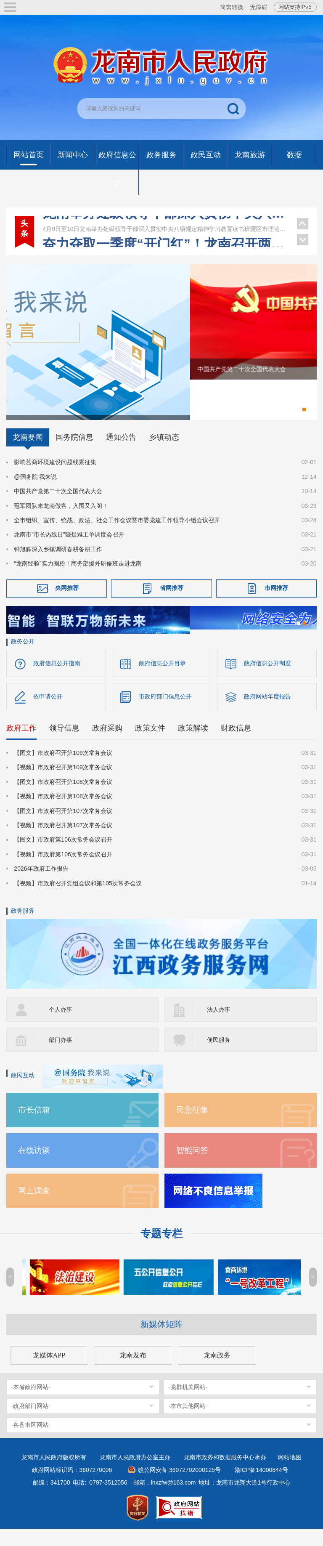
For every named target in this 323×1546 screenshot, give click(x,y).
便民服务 (218, 1057)
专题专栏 (161, 1250)
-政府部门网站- (30, 1423)
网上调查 (34, 1207)
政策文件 (150, 745)
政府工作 (21, 745)
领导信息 (64, 745)
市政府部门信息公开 (165, 714)
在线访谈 (34, 1167)
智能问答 (192, 1167)
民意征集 (192, 1127)
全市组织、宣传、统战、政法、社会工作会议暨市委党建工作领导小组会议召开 (117, 535)
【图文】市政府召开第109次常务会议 (63, 770)
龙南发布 (132, 1372)
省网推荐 (171, 603)
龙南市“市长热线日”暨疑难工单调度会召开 (69, 550)
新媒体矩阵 (161, 1341)
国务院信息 (74, 453)
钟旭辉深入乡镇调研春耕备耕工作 (58, 564)
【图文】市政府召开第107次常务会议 (63, 828)
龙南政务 (217, 1372)
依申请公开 (48, 714)
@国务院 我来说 (35, 492)
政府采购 (107, 745)
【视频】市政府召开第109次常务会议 (63, 784)
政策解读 (193, 745)
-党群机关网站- (187, 1404)
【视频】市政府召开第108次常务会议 (63, 813)
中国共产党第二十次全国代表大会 (58, 507)
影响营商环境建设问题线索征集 (55, 478)
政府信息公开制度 (267, 680)
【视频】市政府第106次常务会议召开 (63, 871)
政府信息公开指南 (56, 680)
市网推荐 (276, 603)
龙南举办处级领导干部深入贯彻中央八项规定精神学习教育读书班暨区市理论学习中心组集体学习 (165, 224)
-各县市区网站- (30, 1442)
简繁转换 (232, 7)
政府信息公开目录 (162, 680)
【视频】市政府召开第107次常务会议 (63, 842)
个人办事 (60, 1026)
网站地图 (290, 1474)
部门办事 (60, 1057)
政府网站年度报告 (267, 714)
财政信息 (236, 745)
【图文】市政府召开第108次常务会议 (63, 799)
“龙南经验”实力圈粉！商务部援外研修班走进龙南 (77, 579)
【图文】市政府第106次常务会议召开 (63, 857)
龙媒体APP (49, 1372)
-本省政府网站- (30, 1404)
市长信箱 (34, 1127)
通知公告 (121, 453)
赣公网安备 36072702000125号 (179, 1487)
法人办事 (218, 1026)
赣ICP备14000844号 (261, 1487)
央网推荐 (67, 603)
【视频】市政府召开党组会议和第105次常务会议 (77, 900)
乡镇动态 (164, 453)
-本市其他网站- (187, 1423)
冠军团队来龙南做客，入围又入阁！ (61, 521)
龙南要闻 (28, 453)
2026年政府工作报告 (41, 886)
